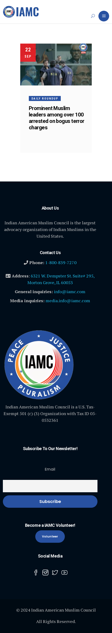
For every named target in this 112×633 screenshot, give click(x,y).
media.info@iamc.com (68, 300)
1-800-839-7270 (60, 262)
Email (50, 469)
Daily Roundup (44, 98)
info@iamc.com (69, 291)
